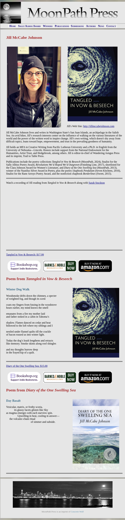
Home (12, 26)
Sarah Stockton (97, 182)
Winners (48, 26)
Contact (111, 26)
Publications (62, 26)
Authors (91, 26)
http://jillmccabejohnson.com (98, 126)
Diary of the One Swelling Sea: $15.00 (26, 366)
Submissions (77, 26)
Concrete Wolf (77, 511)
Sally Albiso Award (29, 26)
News (101, 26)
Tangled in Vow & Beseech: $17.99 (25, 254)
